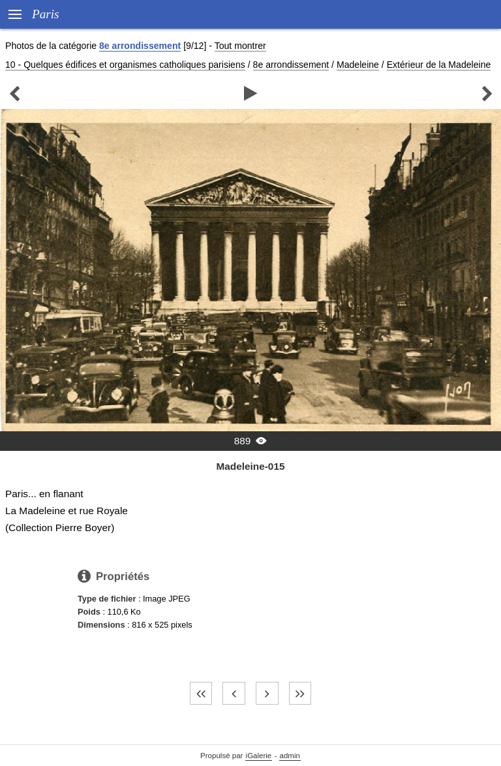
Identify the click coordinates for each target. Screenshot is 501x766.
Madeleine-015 (250, 466)
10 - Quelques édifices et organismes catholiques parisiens (125, 64)
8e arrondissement (140, 45)
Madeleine (358, 64)
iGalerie (259, 755)
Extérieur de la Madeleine (439, 64)
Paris (45, 14)
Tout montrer (240, 45)
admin (290, 755)
